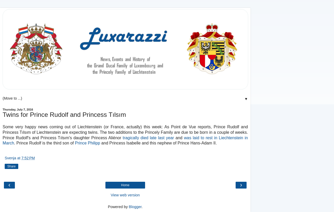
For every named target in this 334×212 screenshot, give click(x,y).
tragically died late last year (148, 138)
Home (125, 185)
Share (11, 166)
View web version (125, 195)
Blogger (135, 207)
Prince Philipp (87, 143)
